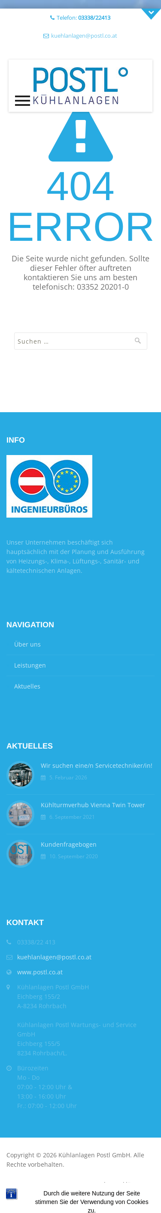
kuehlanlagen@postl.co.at (84, 35)
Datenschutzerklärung (113, 1184)
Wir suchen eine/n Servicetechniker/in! (96, 765)
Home (14, 1184)
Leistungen (30, 665)
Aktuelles (27, 686)
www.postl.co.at (40, 972)
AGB (33, 1184)
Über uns (27, 644)
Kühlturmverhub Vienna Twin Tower (93, 805)
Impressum (60, 1184)
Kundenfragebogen (69, 844)
